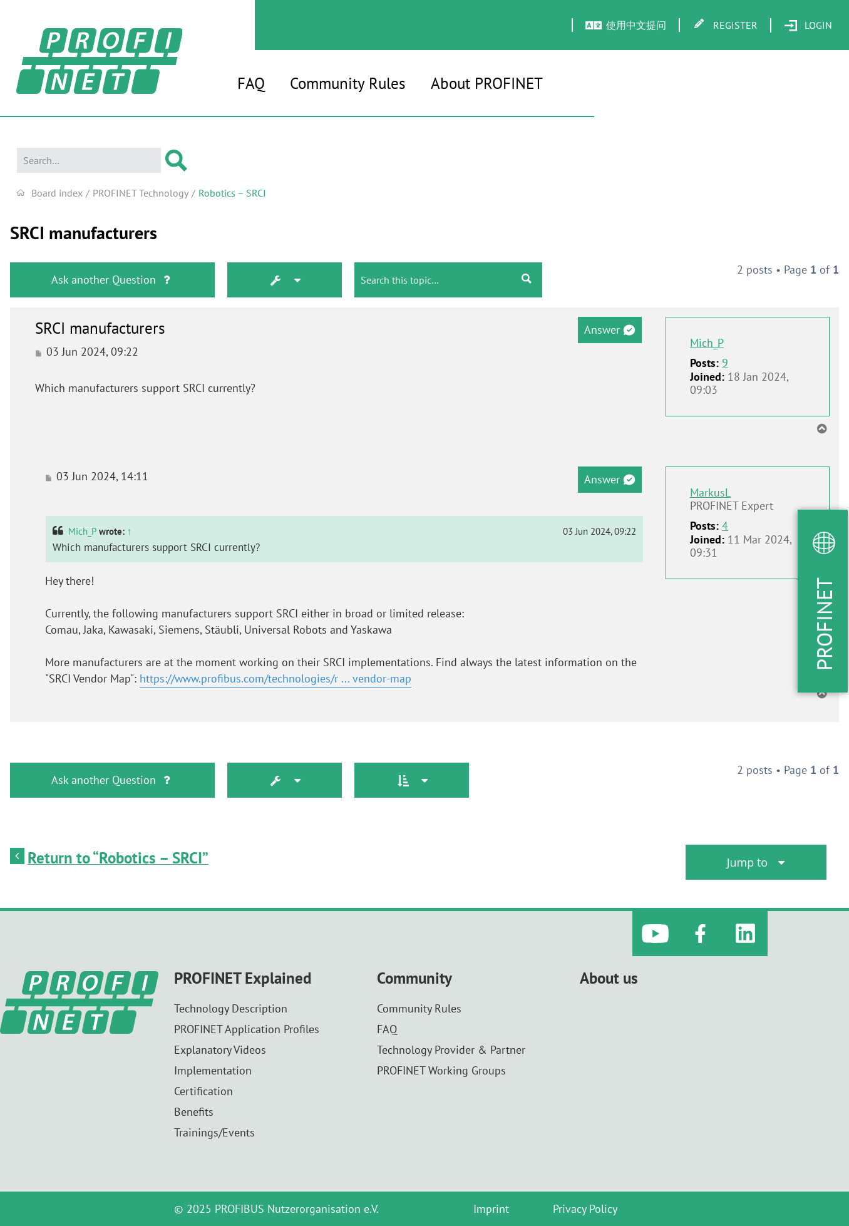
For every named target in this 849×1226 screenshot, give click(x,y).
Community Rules (348, 83)
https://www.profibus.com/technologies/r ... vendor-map (275, 678)
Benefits (194, 1112)
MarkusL (710, 492)
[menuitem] (808, 26)
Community (414, 978)
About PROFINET (487, 83)
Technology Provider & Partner (451, 1050)
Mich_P (707, 343)
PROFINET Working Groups (441, 1070)
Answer (609, 329)
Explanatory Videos (220, 1050)
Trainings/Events (214, 1132)
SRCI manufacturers (83, 233)
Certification (203, 1091)
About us (609, 978)
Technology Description (230, 1008)
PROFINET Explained (242, 978)
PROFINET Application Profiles (246, 1029)
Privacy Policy (585, 1209)
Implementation (213, 1070)
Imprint (491, 1209)
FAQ (251, 83)
